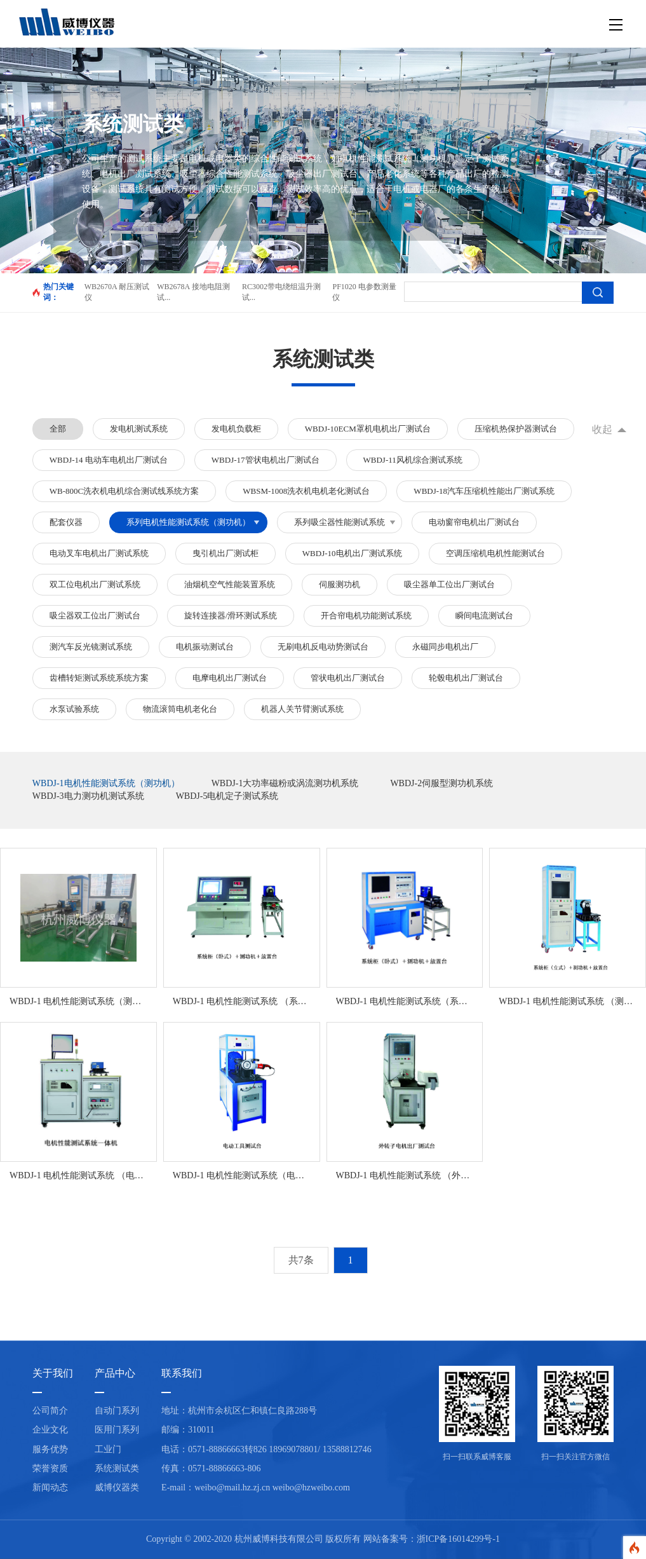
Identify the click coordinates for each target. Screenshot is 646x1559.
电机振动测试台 (205, 646)
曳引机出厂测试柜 (225, 553)
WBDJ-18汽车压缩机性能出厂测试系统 (484, 491)
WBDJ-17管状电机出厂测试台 (266, 460)
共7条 (301, 1260)
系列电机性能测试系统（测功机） (188, 522)
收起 (602, 429)
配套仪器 (66, 522)
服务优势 (50, 1449)
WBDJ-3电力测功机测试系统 (88, 796)
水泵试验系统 (74, 709)
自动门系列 (117, 1410)
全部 (58, 428)
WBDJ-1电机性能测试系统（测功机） (106, 783)
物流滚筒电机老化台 (180, 709)
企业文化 (50, 1429)
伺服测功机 (339, 584)
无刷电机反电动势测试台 (323, 646)
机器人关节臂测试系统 (302, 709)
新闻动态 (50, 1487)
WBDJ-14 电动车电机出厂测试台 (109, 460)
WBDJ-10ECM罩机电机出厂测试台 (368, 428)
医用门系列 (117, 1429)
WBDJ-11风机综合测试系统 (412, 460)
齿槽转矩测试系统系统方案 (99, 678)
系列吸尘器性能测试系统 (339, 522)
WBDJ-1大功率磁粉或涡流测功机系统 (285, 783)
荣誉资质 (50, 1468)
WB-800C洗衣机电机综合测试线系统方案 (124, 491)
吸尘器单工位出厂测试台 (449, 584)
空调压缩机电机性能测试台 (495, 553)
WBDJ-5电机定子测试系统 (227, 796)
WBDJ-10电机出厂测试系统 (352, 553)
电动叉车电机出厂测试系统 (99, 553)
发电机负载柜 (236, 428)
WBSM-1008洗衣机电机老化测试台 (306, 491)
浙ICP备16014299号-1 (458, 1539)
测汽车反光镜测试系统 (91, 646)
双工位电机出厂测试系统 (95, 584)
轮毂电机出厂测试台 (466, 678)
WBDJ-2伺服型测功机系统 (441, 783)
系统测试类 (117, 1468)
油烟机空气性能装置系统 (229, 584)
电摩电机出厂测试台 (229, 678)
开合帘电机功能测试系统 (366, 615)
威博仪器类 (117, 1487)
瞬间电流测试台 (484, 615)
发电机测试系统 (139, 428)
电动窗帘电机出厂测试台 (474, 522)
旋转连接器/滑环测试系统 (231, 615)
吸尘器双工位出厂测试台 (95, 615)
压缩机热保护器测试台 (515, 428)
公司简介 (50, 1410)
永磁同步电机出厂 (445, 646)
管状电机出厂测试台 (348, 678)
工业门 (108, 1449)
